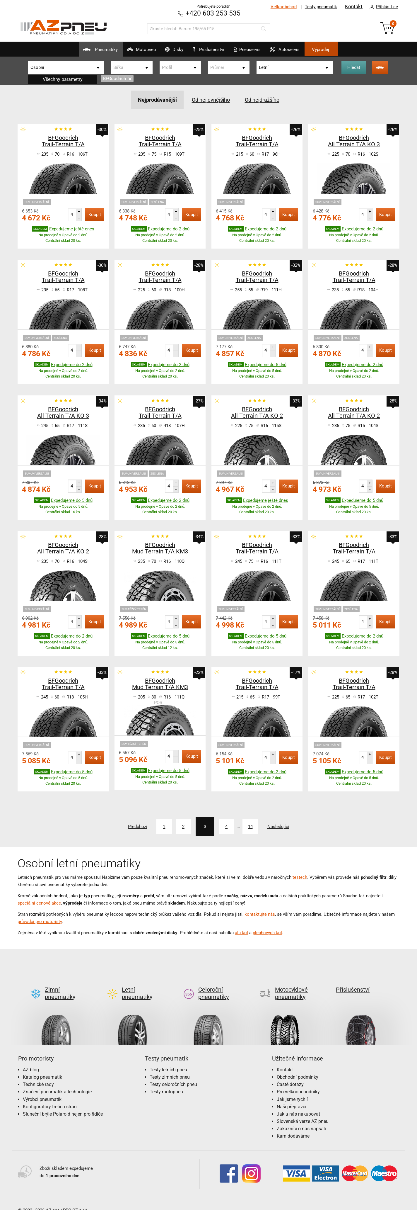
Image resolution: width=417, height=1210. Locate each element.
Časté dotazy (290, 1074)
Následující (292, 826)
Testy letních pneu (168, 1060)
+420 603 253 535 (213, 13)
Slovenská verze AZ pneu (303, 1111)
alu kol (241, 932)
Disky (167, 51)
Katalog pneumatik (42, 1067)
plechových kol (267, 932)
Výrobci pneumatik (42, 1089)
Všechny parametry (63, 79)
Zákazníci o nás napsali (301, 1118)
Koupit (94, 214)
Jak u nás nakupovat (298, 1104)
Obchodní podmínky (297, 1067)
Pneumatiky (80, 51)
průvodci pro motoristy (40, 921)
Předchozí (124, 826)
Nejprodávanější (152, 99)
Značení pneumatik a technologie (57, 1082)
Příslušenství (211, 49)
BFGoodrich (117, 78)
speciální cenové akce (39, 902)
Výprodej (340, 49)
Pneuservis (253, 51)
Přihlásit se (382, 7)
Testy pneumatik (321, 6)
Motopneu (128, 51)
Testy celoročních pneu (173, 1074)
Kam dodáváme (293, 1126)
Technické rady (38, 1074)
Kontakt (353, 6)
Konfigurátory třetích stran (50, 1096)
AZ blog (31, 1060)
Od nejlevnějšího (210, 99)
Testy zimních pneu (170, 1067)
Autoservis (297, 51)
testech (300, 876)
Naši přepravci (291, 1096)
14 (257, 826)
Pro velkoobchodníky (298, 1082)
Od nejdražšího (266, 99)
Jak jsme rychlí (292, 1089)
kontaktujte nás (260, 913)
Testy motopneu (166, 1082)
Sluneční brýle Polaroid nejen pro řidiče (63, 1104)
